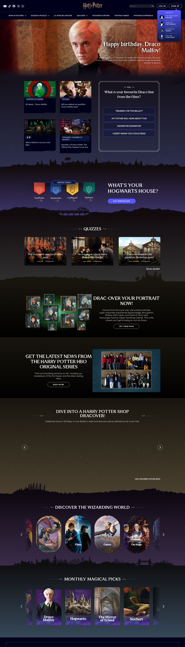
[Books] (48, 534)
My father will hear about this (129, 118)
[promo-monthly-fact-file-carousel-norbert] (136, 606)
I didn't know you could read (129, 133)
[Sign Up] (175, 6)
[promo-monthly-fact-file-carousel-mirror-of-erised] (107, 606)
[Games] (107, 534)
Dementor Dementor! (129, 125)
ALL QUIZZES (153, 269)
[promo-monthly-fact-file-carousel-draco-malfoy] (48, 606)
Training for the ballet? (129, 110)
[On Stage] (136, 534)
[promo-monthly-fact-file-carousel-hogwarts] (78, 606)
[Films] (78, 534)
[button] (17, 16)
